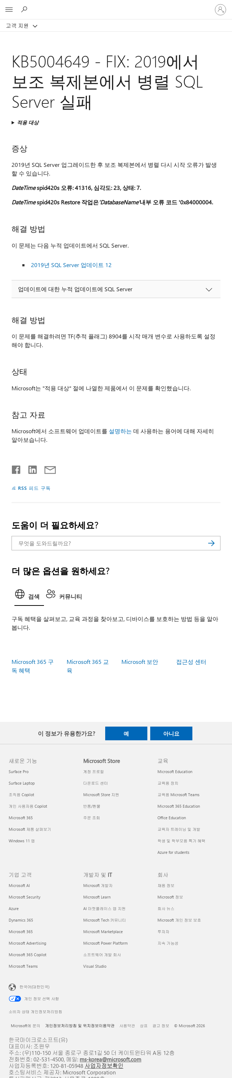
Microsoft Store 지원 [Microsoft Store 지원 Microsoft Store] (101, 794)
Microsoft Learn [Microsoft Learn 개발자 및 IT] (97, 897)
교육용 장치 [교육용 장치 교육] (167, 783)
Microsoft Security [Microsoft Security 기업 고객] (24, 897)
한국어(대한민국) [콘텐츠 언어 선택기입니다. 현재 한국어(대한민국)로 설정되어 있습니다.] (34, 986)
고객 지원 (18, 25)
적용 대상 (28, 122)
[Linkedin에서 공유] (30, 468)
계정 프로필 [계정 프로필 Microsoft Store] (93, 771)
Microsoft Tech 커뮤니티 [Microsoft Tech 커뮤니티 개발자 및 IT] (104, 920)
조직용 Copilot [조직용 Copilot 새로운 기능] (21, 794)
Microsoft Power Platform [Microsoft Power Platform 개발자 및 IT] (105, 943)
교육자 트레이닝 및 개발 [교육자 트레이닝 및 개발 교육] (178, 829)
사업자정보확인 (104, 1065)
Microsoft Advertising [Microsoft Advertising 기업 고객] (27, 943)
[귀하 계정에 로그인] (220, 9)
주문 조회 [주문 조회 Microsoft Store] (91, 817)
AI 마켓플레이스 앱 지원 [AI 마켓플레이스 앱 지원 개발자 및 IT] (104, 908)
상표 (144, 1025)
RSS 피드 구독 (34, 488)
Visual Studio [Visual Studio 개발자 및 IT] (94, 966)
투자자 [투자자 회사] (163, 931)
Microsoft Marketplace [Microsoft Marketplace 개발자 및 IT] (103, 931)
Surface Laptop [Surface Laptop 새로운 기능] (22, 783)
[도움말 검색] (25, 9)
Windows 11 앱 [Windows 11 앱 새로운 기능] (22, 840)
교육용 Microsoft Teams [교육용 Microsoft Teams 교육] (178, 794)
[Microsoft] (116, 5)
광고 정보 (160, 1025)
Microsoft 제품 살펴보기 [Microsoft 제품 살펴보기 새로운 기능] (30, 829)
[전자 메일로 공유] (47, 468)
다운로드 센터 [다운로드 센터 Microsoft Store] (95, 783)
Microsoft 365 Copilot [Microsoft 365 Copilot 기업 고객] (27, 954)
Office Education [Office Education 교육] (171, 817)
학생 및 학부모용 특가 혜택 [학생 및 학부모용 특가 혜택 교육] (181, 840)
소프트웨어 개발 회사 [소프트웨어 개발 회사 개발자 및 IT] (102, 954)
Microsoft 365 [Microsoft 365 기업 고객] (21, 931)
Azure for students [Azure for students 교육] (173, 852)
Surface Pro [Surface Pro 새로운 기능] (18, 771)
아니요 (171, 733)
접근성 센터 (191, 661)
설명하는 (120, 431)
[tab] (29, 596)
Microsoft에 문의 (25, 1025)
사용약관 (127, 1025)
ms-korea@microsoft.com (110, 1059)
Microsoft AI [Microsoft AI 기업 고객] (19, 885)
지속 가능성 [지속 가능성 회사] (167, 943)
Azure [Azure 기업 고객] (14, 908)
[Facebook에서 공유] (17, 468)
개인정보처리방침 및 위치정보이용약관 (80, 1025)
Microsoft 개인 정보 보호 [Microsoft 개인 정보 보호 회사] (179, 920)
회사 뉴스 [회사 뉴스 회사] (165, 908)
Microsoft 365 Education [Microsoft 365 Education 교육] (178, 806)
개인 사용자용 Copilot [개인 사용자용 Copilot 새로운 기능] (28, 806)
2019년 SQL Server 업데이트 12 (71, 265)
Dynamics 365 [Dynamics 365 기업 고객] (21, 920)
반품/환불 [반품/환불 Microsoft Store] (92, 806)
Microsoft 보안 (139, 661)
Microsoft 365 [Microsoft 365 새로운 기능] (21, 817)
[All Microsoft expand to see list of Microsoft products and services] (9, 9)
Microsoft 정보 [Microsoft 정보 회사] (170, 897)
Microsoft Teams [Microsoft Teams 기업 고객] (23, 966)
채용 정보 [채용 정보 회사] (165, 885)
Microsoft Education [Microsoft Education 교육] (174, 771)
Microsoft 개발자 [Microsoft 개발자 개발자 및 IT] (98, 885)
